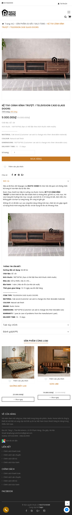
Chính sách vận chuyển (12, 455)
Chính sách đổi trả (10, 459)
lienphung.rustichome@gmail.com (19, 433)
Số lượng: (5, 152)
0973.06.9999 (13, 436)
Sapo (41, 507)
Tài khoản (62, 3)
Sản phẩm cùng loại (36, 340)
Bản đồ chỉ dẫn (9, 441)
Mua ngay (18, 399)
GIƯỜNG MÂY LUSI (18, 386)
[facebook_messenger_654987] (67, 510)
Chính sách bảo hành (11, 462)
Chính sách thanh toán (12, 451)
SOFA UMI (54, 384)
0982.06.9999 (25, 436)
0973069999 (8, 3)
